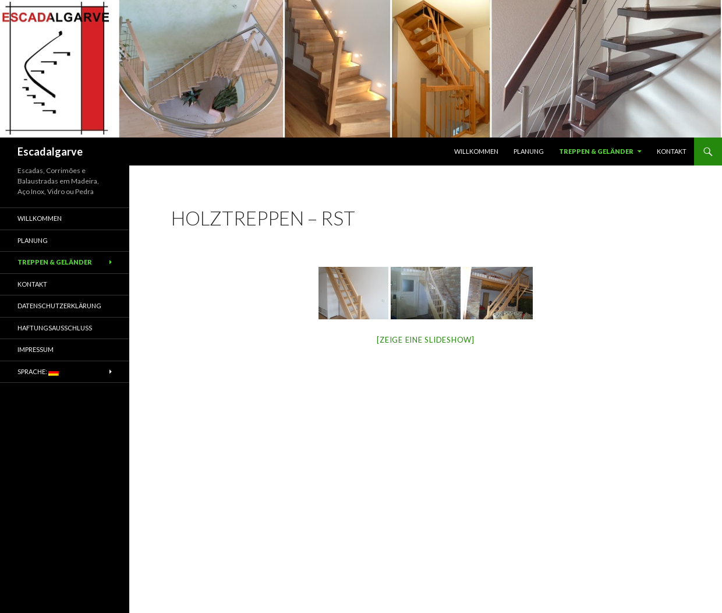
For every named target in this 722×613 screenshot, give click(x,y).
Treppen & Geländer (596, 151)
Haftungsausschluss (54, 328)
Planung (529, 151)
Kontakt (671, 151)
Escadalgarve (50, 151)
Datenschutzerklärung (59, 305)
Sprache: (38, 372)
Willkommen (476, 151)
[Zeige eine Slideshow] (426, 339)
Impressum (35, 349)
